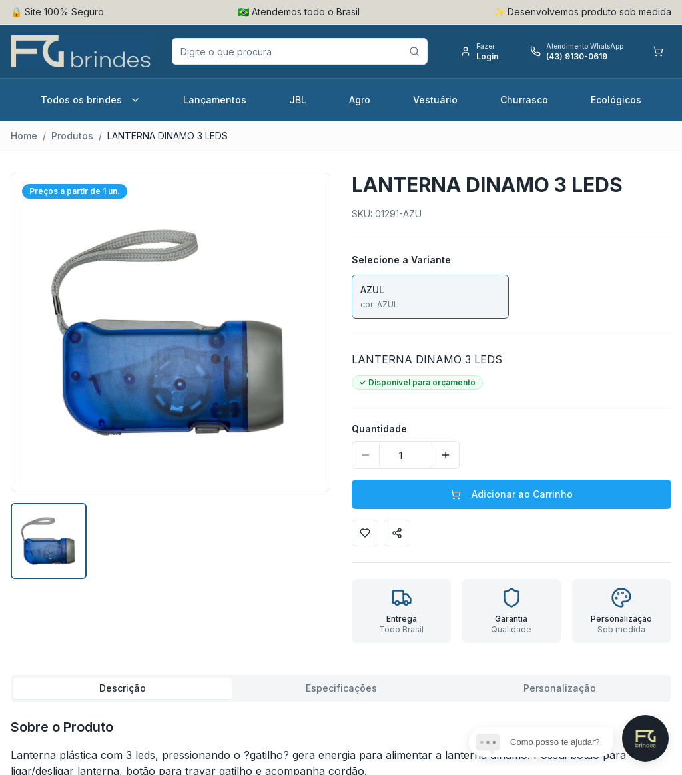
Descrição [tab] (122, 688)
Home (24, 135)
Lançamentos (214, 99)
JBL (297, 99)
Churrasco (524, 99)
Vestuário (435, 99)
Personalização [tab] (559, 688)
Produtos (72, 135)
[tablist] (341, 688)
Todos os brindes (91, 99)
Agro (359, 99)
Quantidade (379, 428)
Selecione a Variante (401, 259)
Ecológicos (616, 99)
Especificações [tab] (341, 688)
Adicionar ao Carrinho (511, 494)
